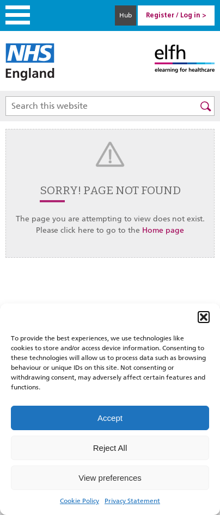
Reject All (110, 447)
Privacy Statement (132, 501)
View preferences (110, 477)
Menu (17, 14)
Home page (163, 230)
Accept (110, 418)
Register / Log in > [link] (176, 16)
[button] (203, 317)
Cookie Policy (79, 501)
